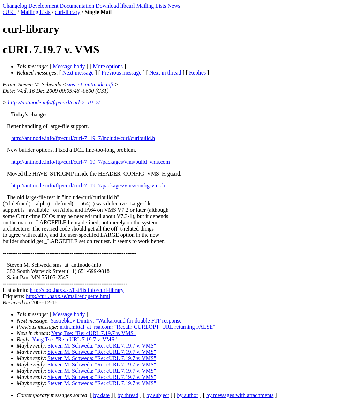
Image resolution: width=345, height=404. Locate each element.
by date (101, 395)
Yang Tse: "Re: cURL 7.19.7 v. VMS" (93, 333)
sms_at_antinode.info (90, 84)
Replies (197, 73)
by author (187, 395)
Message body (69, 66)
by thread (128, 395)
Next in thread (165, 73)
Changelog (15, 6)
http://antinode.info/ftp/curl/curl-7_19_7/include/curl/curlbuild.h (83, 138)
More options (108, 66)
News (173, 6)
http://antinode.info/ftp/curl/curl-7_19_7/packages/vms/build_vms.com (90, 162)
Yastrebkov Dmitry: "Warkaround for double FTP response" (117, 321)
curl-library (67, 12)
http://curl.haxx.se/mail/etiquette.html (68, 296)
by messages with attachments (239, 395)
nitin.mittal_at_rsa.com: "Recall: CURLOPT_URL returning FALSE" (137, 327)
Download (107, 6)
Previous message (121, 73)
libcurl (127, 6)
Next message (77, 73)
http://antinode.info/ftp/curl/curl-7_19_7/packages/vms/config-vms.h (88, 185)
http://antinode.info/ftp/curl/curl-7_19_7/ (54, 103)
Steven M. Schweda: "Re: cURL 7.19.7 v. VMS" (101, 346)
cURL (9, 12)
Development (43, 6)
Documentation (77, 6)
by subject (158, 395)
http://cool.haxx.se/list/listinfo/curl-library (76, 290)
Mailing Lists (151, 6)
